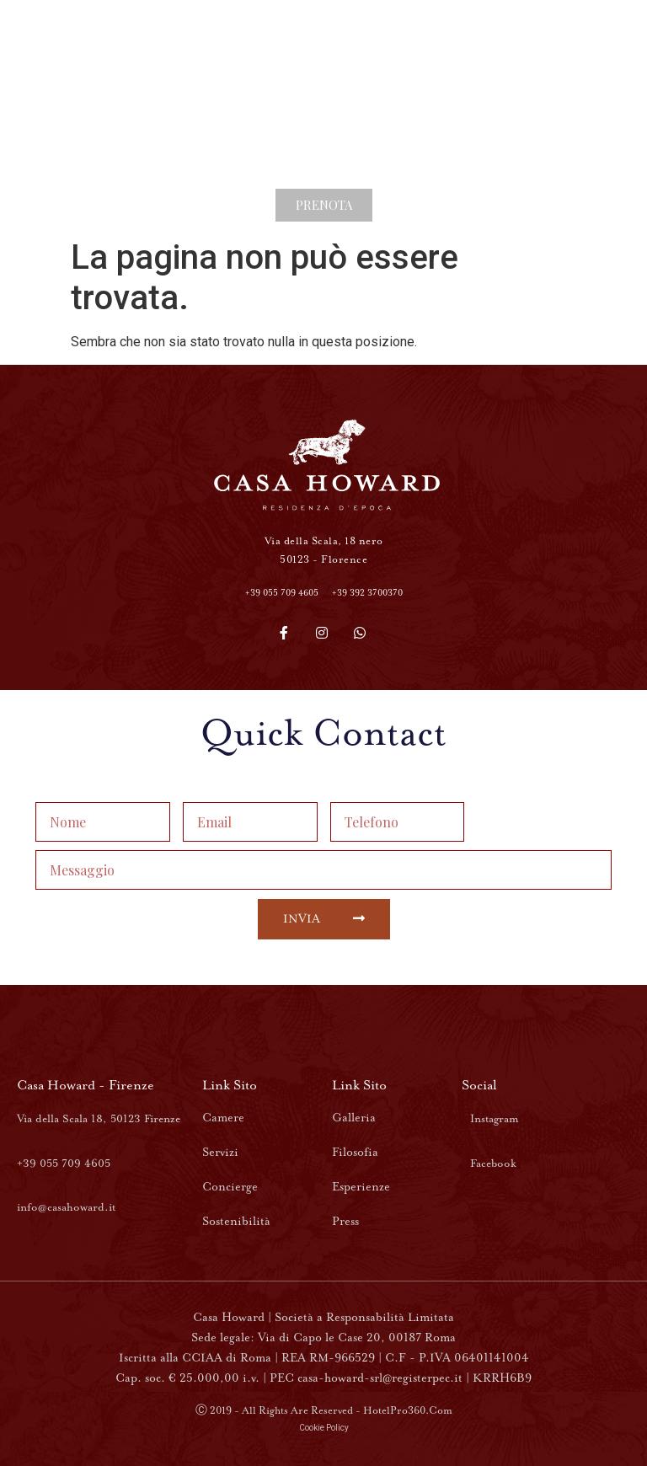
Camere (223, 1117)
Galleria (354, 1117)
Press (345, 1221)
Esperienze (361, 1187)
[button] (324, 205)
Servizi (220, 1152)
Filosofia (355, 1152)
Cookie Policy (324, 1427)
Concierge (230, 1187)
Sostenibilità (236, 1221)
